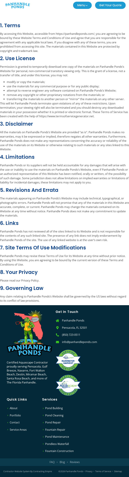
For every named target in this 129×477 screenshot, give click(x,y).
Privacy (88, 471)
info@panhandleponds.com (79, 342)
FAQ (52, 462)
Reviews (75, 462)
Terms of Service (103, 471)
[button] (82, 5)
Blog (62, 462)
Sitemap (118, 471)
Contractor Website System (16, 471)
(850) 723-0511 (71, 335)
